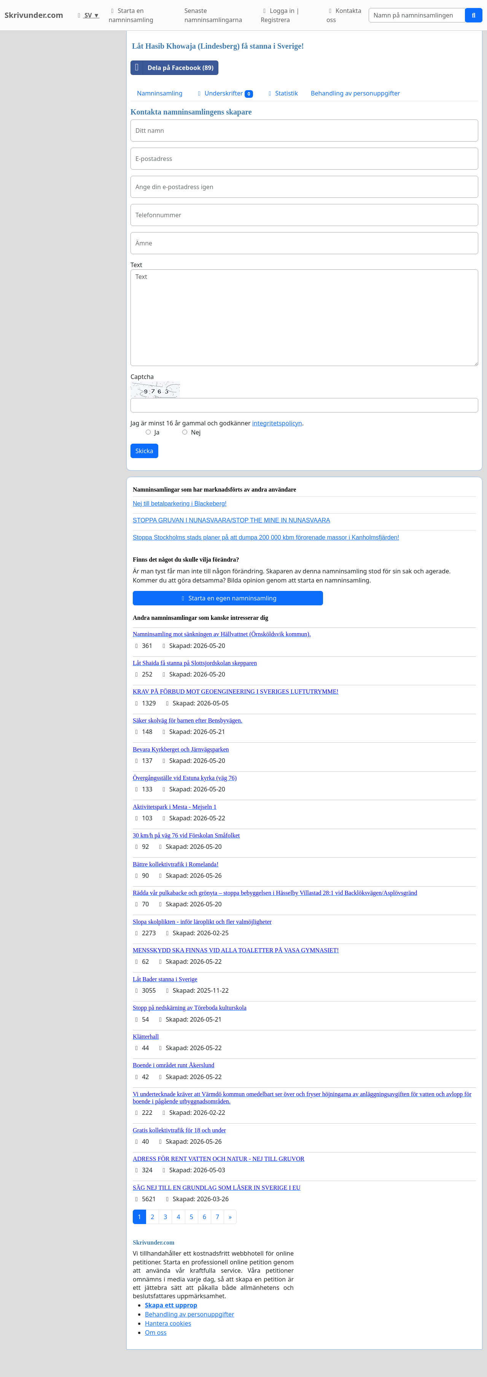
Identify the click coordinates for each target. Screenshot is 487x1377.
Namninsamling (160, 93)
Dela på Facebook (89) (172, 68)
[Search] (417, 15)
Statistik (282, 93)
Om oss (156, 1332)
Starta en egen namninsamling (228, 598)
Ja (156, 432)
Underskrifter (224, 93)
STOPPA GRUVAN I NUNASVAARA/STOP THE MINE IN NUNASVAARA (231, 520)
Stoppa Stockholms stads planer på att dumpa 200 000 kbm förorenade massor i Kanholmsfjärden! (266, 537)
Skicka (144, 451)
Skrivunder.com (34, 15)
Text (136, 265)
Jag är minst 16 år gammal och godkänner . (217, 423)
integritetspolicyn (277, 423)
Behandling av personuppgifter (355, 93)
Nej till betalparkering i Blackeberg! (179, 503)
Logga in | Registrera (280, 15)
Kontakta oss (343, 15)
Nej (196, 432)
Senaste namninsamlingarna (213, 15)
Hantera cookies (168, 1323)
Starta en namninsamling (130, 15)
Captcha (142, 377)
